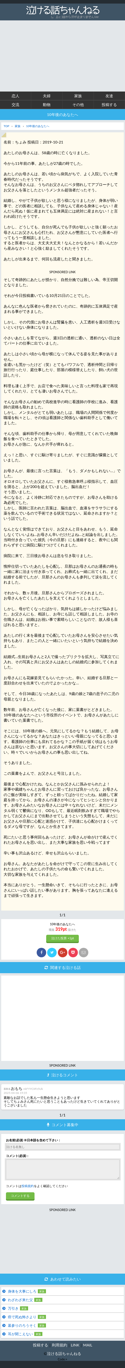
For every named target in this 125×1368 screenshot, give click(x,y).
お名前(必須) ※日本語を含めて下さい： (33, 1140)
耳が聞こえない (20, 1337)
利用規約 (59, 1348)
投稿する (109, 104)
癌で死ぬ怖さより (22, 1320)
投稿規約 (27, 1189)
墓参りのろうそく (22, 1329)
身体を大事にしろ (22, 1295)
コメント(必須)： (17, 1155)
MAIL (87, 1348)
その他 (78, 104)
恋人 (15, 95)
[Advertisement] (62, 56)
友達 (109, 95)
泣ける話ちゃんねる (64, 1357)
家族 (78, 95)
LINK (75, 1348)
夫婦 (46, 95)
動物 (46, 104)
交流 (15, 104)
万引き (13, 1312)
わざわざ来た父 (20, 1303)
